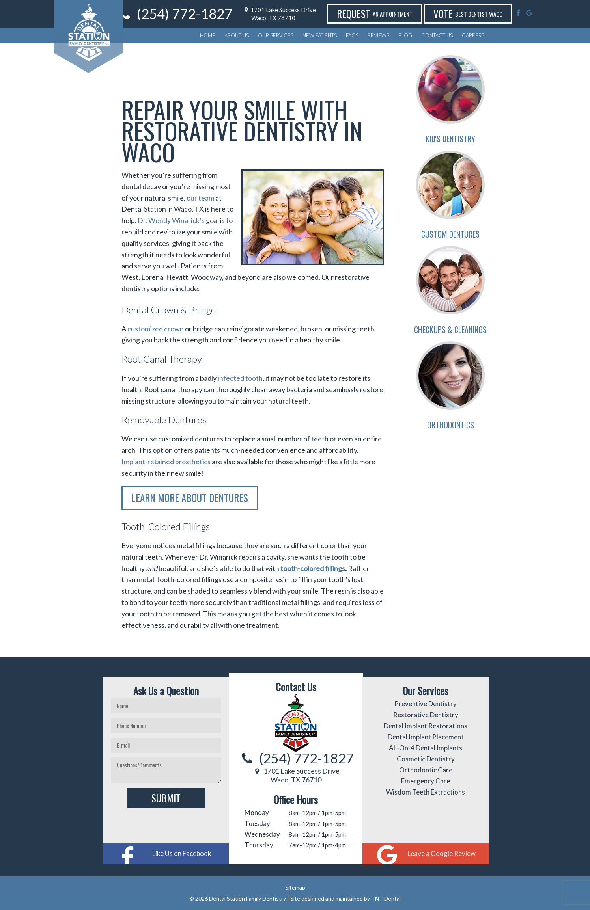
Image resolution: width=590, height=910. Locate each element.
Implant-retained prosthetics (166, 461)
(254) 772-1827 (214, 13)
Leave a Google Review (441, 853)
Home (207, 35)
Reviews (378, 35)
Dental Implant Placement (426, 737)
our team (200, 198)
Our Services (275, 35)
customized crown (155, 328)
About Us (236, 35)
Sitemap (295, 887)
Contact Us (437, 35)
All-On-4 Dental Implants (425, 748)
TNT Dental (386, 898)
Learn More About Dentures (189, 497)
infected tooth (240, 378)
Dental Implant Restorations (425, 726)
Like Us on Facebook (181, 853)
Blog (405, 35)
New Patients (319, 35)
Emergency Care (425, 781)
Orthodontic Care (425, 770)
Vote (489, 13)
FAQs (352, 35)
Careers (473, 35)
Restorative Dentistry (425, 715)
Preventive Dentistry (425, 704)
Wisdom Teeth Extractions (425, 792)
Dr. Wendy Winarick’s (171, 220)
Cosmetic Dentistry (426, 759)
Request (396, 13)
